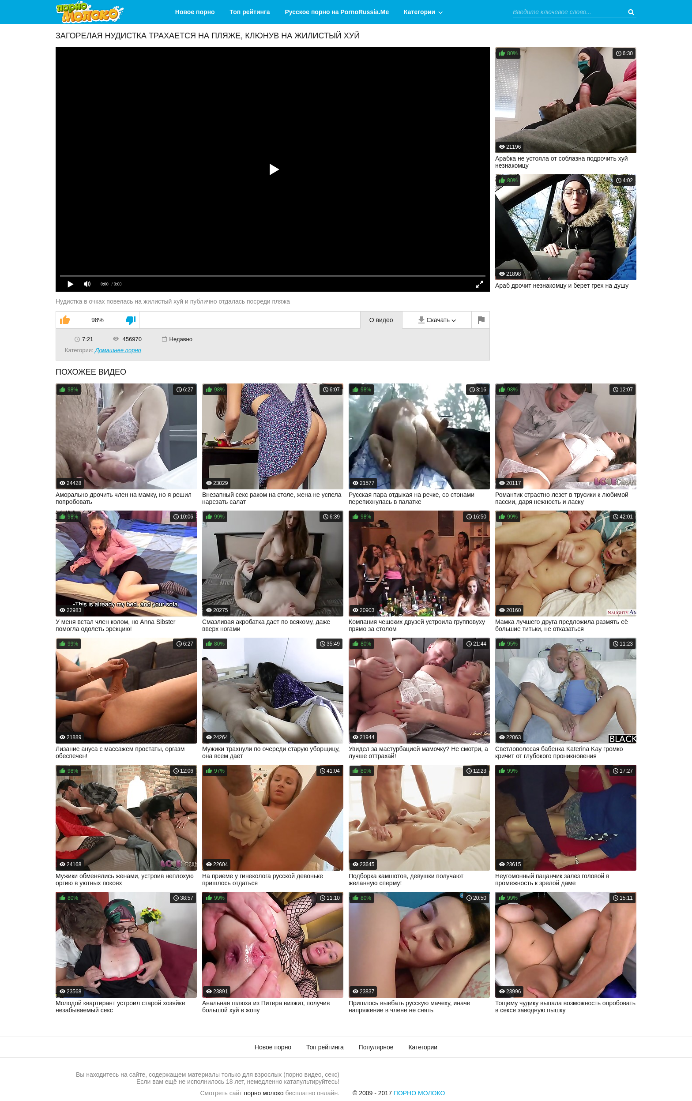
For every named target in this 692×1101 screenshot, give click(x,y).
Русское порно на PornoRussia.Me (337, 11)
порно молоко (264, 1093)
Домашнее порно (118, 350)
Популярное (376, 1047)
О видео (381, 319)
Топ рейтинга (250, 11)
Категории (419, 11)
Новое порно (195, 11)
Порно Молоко (419, 1093)
